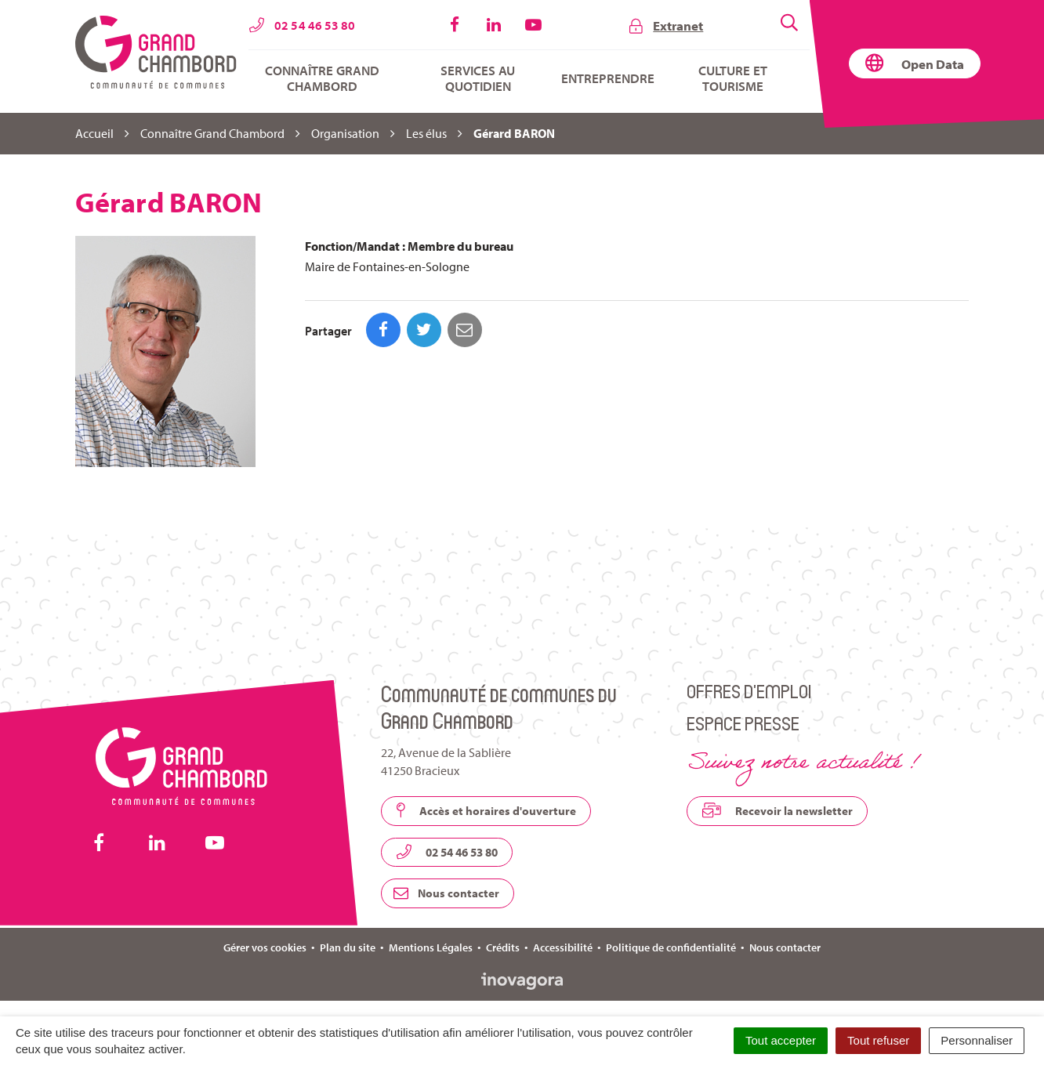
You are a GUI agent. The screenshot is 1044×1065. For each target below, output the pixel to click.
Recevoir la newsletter (777, 810)
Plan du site (347, 947)
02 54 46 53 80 (447, 852)
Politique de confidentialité (671, 947)
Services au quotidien (477, 78)
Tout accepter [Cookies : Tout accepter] (780, 1040)
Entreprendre (607, 78)
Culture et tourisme (732, 78)
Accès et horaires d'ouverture (486, 810)
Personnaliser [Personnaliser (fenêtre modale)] (977, 1040)
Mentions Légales (431, 947)
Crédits (503, 947)
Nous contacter (446, 893)
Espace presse (743, 723)
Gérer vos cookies (264, 947)
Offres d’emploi (749, 690)
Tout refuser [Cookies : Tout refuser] (878, 1040)
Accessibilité (563, 947)
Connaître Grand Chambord (322, 78)
